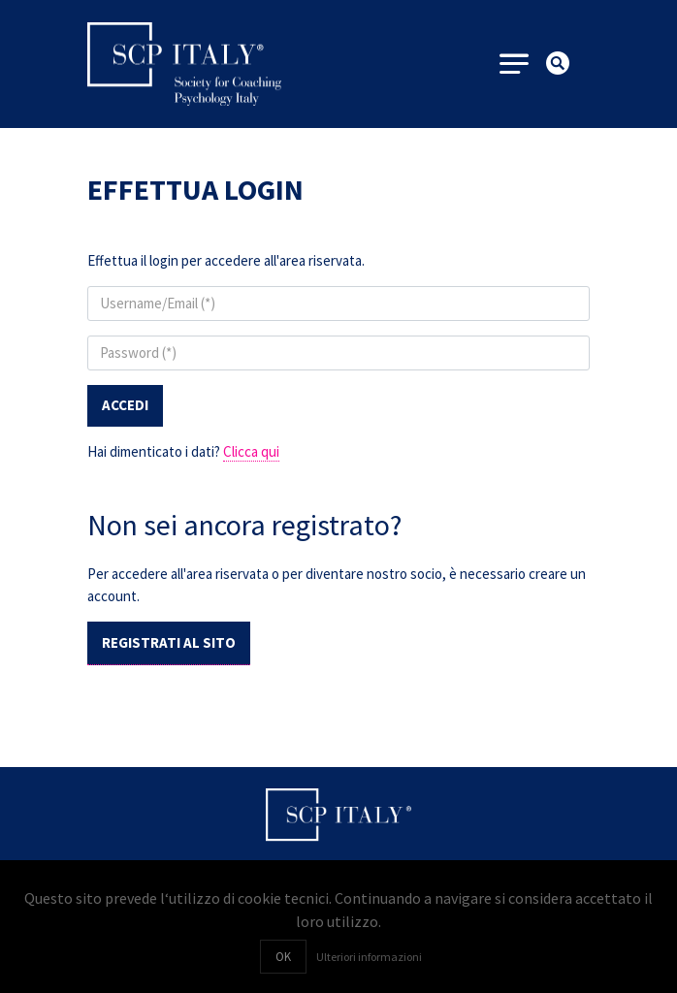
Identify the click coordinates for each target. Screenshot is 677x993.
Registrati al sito (169, 642)
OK (283, 956)
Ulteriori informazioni (369, 956)
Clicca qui (251, 451)
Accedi (125, 405)
